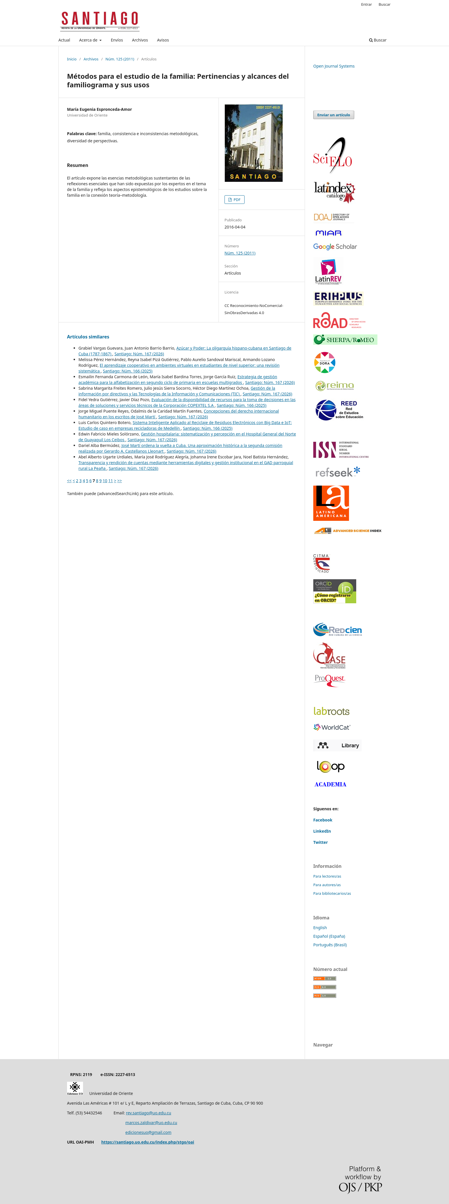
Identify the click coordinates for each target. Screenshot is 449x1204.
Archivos (140, 40)
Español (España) (329, 936)
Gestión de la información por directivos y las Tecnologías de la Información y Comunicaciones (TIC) (176, 391)
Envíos (117, 40)
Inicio (71, 59)
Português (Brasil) (330, 944)
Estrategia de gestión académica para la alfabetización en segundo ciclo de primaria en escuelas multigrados (177, 379)
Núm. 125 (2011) (119, 59)
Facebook (322, 820)
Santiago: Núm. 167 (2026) (139, 353)
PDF (237, 199)
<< (69, 480)
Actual (64, 40)
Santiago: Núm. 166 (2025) (127, 371)
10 (105, 480)
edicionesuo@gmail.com (148, 1132)
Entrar (366, 4)
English (320, 927)
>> (119, 480)
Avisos (163, 40)
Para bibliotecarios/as (332, 893)
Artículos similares (88, 337)
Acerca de (88, 40)
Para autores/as (327, 884)
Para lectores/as (327, 876)
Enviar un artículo (333, 114)
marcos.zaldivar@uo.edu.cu (151, 1122)
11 (110, 480)
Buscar (378, 40)
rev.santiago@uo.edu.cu (148, 1113)
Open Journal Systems (334, 66)
